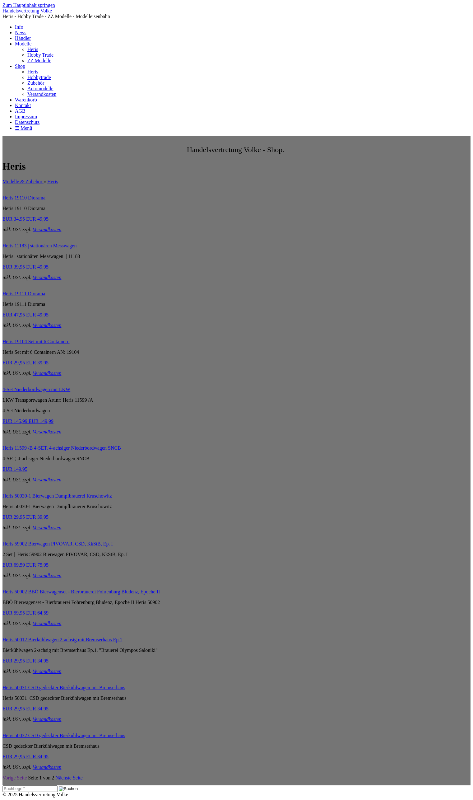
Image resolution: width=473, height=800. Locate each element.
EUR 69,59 (25, 565)
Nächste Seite (69, 777)
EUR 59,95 (25, 612)
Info (19, 27)
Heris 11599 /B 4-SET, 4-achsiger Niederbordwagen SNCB (61, 448)
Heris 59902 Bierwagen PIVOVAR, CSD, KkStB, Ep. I (57, 543)
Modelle (23, 43)
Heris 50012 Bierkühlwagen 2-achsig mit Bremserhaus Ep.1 (62, 639)
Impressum (26, 116)
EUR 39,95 (25, 266)
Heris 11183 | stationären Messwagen (39, 245)
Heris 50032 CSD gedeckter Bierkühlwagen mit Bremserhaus (63, 735)
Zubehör (35, 83)
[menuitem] (243, 27)
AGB (20, 111)
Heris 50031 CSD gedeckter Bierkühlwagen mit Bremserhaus (63, 687)
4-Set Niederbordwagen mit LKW (36, 389)
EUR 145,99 (27, 421)
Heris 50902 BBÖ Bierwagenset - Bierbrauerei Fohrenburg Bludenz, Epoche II (81, 591)
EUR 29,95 (25, 362)
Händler (23, 38)
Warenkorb (26, 99)
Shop (20, 66)
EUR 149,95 (14, 469)
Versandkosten (41, 94)
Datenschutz (27, 122)
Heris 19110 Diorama (23, 197)
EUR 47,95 (25, 314)
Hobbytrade (39, 77)
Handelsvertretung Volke (27, 10)
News (20, 32)
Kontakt (23, 105)
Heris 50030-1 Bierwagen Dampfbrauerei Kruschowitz (57, 495)
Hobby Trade (40, 55)
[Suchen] (68, 788)
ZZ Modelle (39, 60)
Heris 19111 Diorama (23, 293)
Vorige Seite (14, 777)
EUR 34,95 (25, 219)
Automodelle (40, 88)
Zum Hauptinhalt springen (28, 5)
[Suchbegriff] (30, 788)
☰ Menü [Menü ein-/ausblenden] (23, 128)
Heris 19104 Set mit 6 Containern (36, 341)
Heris (32, 49)
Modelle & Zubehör (23, 181)
